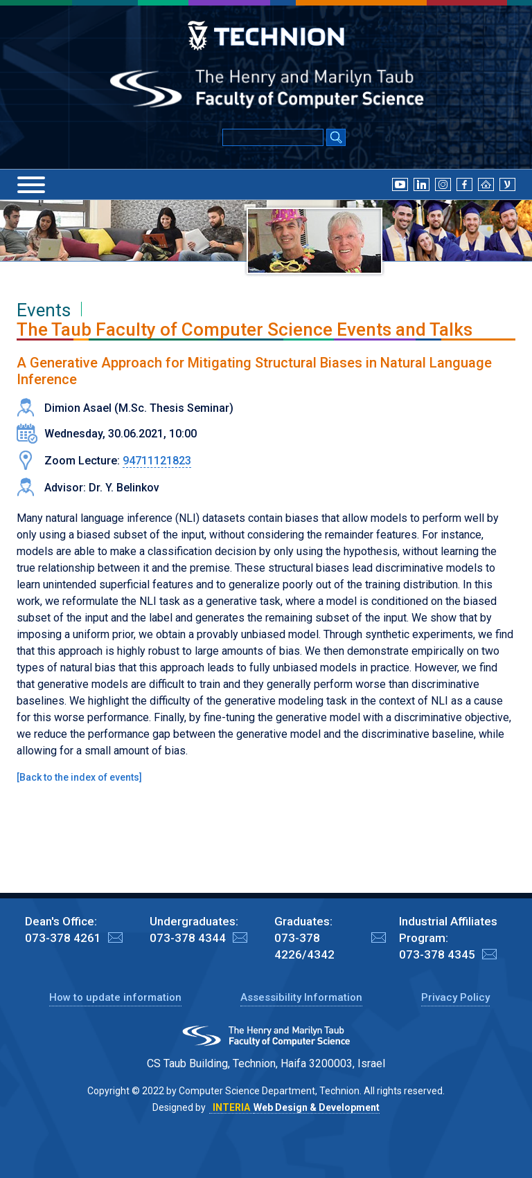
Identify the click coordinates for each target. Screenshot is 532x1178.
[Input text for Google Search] (272, 137)
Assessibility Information (301, 997)
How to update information (115, 997)
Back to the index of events (79, 777)
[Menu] (31, 185)
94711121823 (157, 460)
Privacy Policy (455, 997)
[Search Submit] (336, 138)
